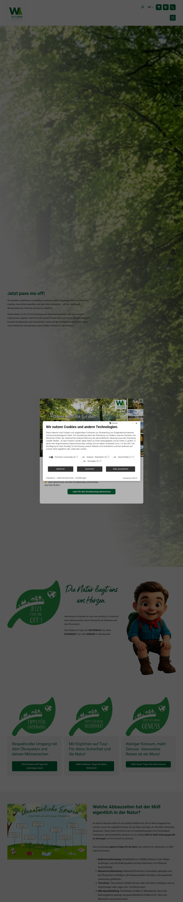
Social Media (123, 457)
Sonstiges (91, 461)
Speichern (89, 469)
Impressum (50, 478)
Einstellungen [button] (81, 478)
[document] (91, 439)
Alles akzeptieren (120, 469)
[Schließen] (136, 423)
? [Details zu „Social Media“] (133, 457)
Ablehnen (60, 469)
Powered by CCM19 (130, 478)
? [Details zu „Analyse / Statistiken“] (108, 457)
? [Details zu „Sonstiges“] (100, 461)
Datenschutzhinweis (65, 478)
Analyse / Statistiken (95, 457)
